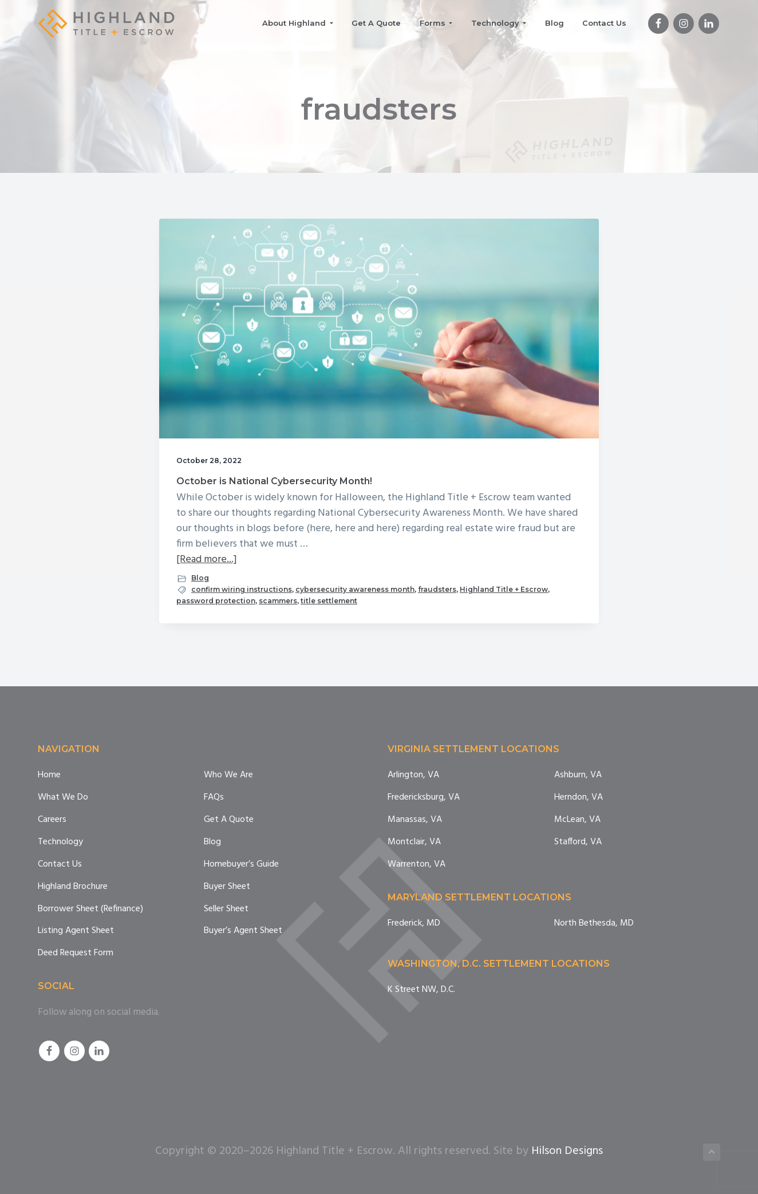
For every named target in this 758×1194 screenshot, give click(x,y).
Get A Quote (229, 820)
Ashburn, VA (578, 775)
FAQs (214, 797)
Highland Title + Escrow (504, 589)
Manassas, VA (415, 820)
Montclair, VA (414, 842)
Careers (52, 820)
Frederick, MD (414, 923)
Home (49, 775)
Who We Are (228, 775)
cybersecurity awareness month (354, 589)
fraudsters (437, 589)
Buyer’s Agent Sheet (243, 931)
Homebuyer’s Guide (241, 864)
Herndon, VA (578, 797)
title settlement (329, 600)
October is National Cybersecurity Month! (274, 481)
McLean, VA (577, 820)
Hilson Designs (567, 1151)
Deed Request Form (75, 953)
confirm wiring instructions (241, 589)
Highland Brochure (73, 887)
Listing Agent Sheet (76, 931)
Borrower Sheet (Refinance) (90, 909)
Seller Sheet (226, 909)
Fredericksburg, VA (424, 797)
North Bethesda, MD (594, 923)
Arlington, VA (413, 775)
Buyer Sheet (227, 887)
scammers (278, 600)
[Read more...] (206, 559)
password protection (215, 600)
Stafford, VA (578, 842)
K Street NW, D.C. (421, 990)
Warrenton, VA (416, 864)
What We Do (63, 797)
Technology (60, 842)
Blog (200, 578)
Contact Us (60, 864)
